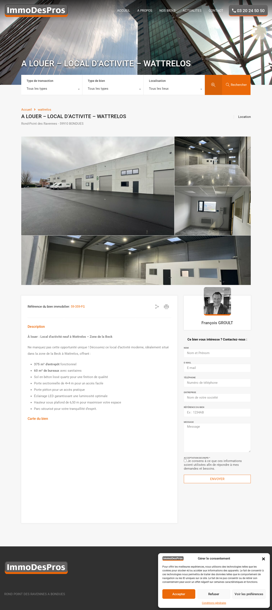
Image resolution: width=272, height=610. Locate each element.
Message (189, 422)
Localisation (157, 80)
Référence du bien (194, 407)
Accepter (178, 594)
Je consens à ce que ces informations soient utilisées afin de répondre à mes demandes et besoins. (213, 464)
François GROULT (217, 322)
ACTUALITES (192, 11)
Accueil (26, 110)
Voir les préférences (249, 594)
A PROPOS (144, 11)
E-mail (187, 363)
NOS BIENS (167, 11)
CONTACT (216, 11)
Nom (186, 348)
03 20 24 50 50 (251, 10)
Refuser (213, 594)
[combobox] (51, 90)
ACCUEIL (123, 11)
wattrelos (44, 110)
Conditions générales (214, 603)
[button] (263, 558)
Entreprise (190, 392)
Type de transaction (40, 80)
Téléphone (190, 378)
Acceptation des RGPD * (197, 458)
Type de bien (96, 80)
